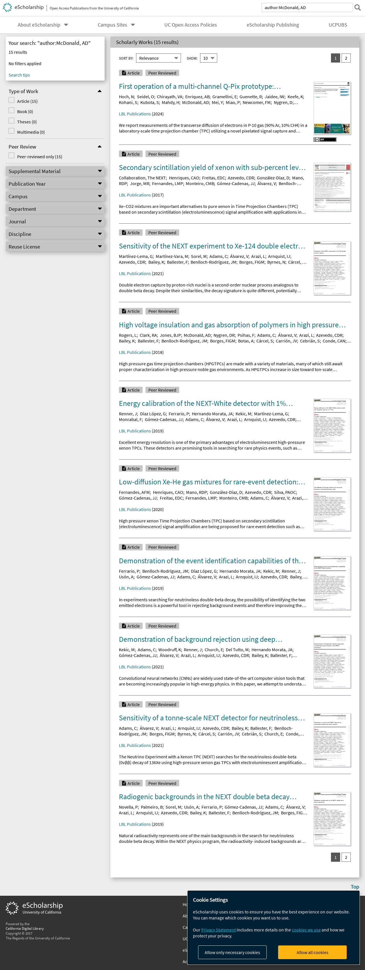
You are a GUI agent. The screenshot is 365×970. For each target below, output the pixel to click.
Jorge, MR (139, 183)
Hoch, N (126, 96)
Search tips (19, 75)
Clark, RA (148, 335)
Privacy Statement (218, 930)
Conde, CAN (334, 341)
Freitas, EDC (213, 178)
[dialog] (273, 927)
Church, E (214, 649)
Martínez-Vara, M (172, 256)
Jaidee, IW (274, 96)
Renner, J (128, 413)
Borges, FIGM (251, 262)
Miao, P (233, 102)
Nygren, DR (224, 335)
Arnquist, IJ (279, 256)
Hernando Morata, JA (212, 413)
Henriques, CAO (184, 178)
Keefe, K (295, 96)
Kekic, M (243, 413)
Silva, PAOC (285, 492)
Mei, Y (217, 102)
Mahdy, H (170, 102)
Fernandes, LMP (167, 183)
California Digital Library (25, 928)
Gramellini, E (224, 96)
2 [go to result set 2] (346, 58)
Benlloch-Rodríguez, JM (213, 262)
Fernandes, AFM (134, 492)
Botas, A (246, 341)
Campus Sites (112, 25)
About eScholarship (39, 25)
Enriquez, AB (197, 96)
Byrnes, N (276, 262)
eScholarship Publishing (273, 25)
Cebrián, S (310, 341)
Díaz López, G (153, 413)
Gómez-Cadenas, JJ (236, 183)
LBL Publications (135, 114)
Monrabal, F (130, 419)
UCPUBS (338, 25)
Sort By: (126, 58)
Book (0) (25, 111)
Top (355, 886)
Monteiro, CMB (200, 183)
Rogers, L (128, 335)
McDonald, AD (195, 102)
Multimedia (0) (31, 132)
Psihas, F (246, 335)
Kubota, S (149, 102)
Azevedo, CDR (241, 178)
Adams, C (218, 256)
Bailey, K (156, 262)
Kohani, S (128, 102)
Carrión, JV (286, 341)
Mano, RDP (196, 492)
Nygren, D (283, 102)
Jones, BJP (170, 335)
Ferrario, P (179, 413)
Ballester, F (177, 262)
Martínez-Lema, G (136, 256)
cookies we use (306, 930)
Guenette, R (251, 96)
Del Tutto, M (237, 649)
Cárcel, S (296, 262)
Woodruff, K (169, 649)
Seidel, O (145, 96)
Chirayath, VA (169, 96)
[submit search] (357, 7)
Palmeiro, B (152, 807)
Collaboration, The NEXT (142, 178)
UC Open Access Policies (190, 25)
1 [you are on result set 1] (335, 58)
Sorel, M (199, 256)
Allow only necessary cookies (232, 952)
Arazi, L (258, 256)
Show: (192, 58)
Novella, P (128, 807)
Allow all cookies (312, 952)
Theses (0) (27, 122)
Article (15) (27, 101)
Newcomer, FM (257, 102)
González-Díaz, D (273, 178)
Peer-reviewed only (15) (39, 156)
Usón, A (126, 577)
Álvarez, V (267, 183)
